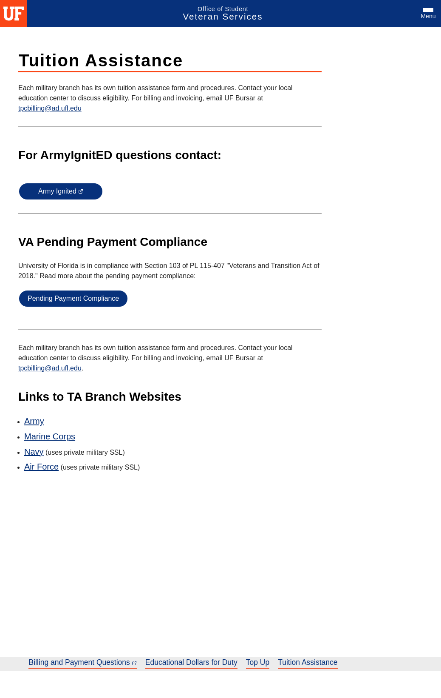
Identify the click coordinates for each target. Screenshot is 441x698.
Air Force (41, 466)
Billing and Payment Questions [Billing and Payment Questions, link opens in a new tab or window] (82, 662)
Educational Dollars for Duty (191, 662)
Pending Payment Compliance (73, 298)
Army (34, 421)
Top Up (257, 662)
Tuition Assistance (307, 662)
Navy (34, 451)
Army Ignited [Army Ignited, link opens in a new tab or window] (60, 191)
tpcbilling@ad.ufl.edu (50, 108)
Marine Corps (49, 436)
